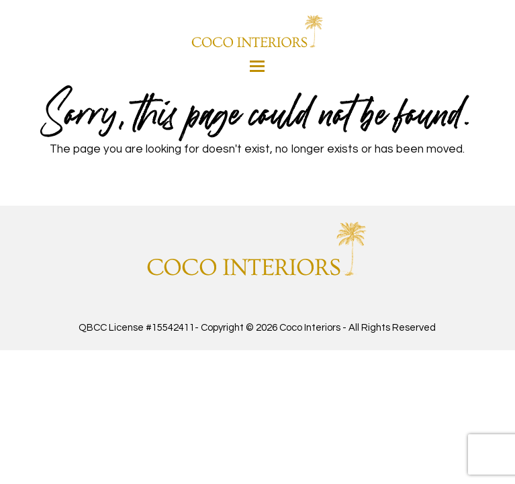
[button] (257, 66)
